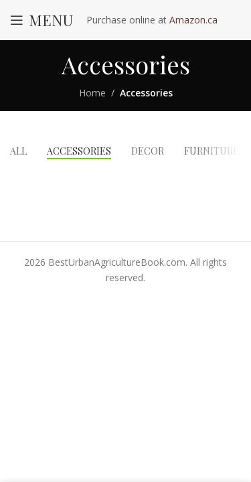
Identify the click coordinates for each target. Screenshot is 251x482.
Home (92, 92)
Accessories (146, 92)
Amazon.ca (193, 19)
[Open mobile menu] (41, 20)
